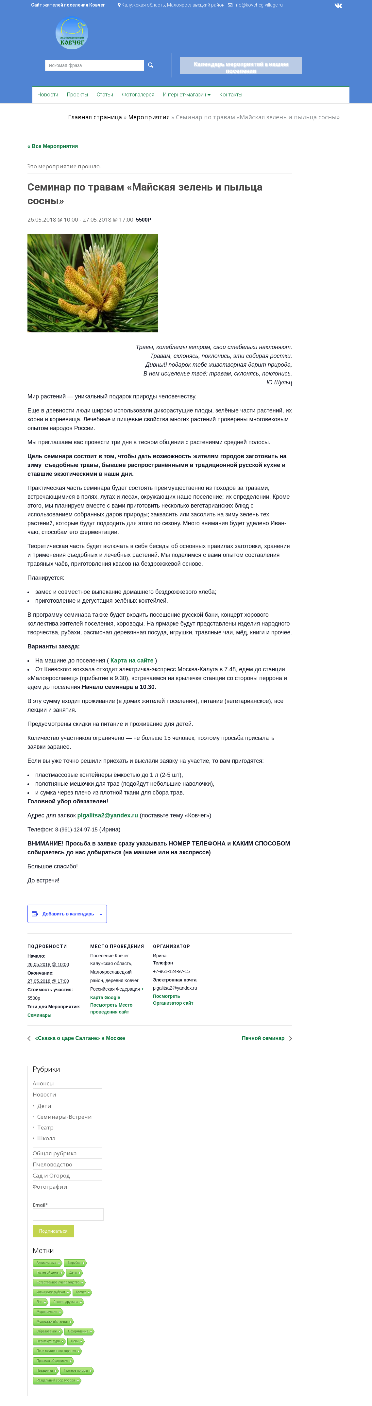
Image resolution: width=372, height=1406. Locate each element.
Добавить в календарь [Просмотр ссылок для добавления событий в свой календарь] (68, 913)
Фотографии (50, 1186)
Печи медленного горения (56, 1351)
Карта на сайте (132, 660)
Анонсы (43, 1083)
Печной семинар (264, 1038)
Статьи (105, 95)
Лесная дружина (65, 1302)
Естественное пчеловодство (58, 1282)
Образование (47, 1331)
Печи (74, 1341)
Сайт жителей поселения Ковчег (68, 5)
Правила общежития (52, 1361)
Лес (39, 1302)
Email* (68, 1211)
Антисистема (46, 1262)
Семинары (39, 1015)
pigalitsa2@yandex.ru (107, 815)
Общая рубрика (55, 1153)
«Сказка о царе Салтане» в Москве (79, 1038)
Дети (44, 1105)
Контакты (230, 95)
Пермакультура (48, 1341)
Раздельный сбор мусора (56, 1380)
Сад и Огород (51, 1175)
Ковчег (81, 1292)
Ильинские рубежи (51, 1292)
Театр (45, 1127)
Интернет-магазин (184, 95)
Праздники (45, 1370)
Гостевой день (48, 1272)
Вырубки (73, 1262)
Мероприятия (149, 117)
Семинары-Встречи (64, 1116)
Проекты (77, 95)
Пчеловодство (52, 1164)
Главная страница (95, 117)
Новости (48, 95)
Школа (46, 1138)
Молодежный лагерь (52, 1321)
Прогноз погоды (76, 1370)
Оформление (78, 1331)
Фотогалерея (138, 95)
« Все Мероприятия (52, 146)
